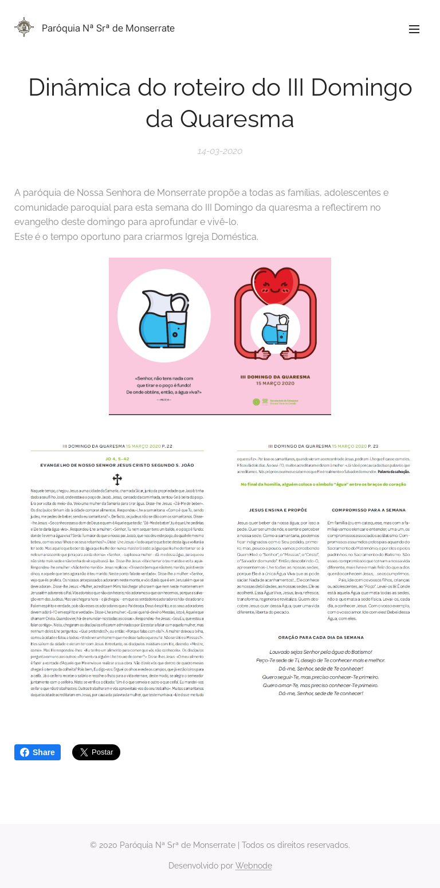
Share (37, 752)
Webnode (253, 865)
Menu (414, 29)
